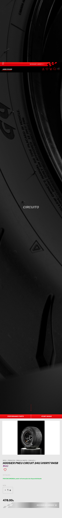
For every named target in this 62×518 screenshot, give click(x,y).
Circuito (32, 398)
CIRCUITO (19, 498)
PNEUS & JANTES (10, 498)
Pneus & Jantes (23, 398)
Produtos (12, 398)
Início (5, 398)
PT (3, 2)
